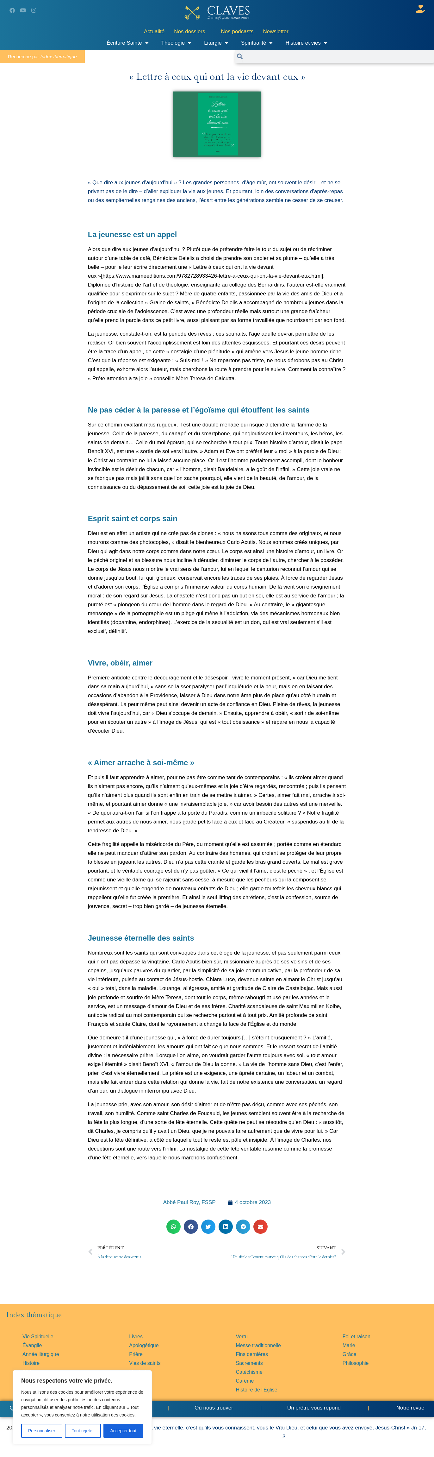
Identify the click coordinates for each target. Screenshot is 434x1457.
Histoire (31, 1363)
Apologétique (143, 1345)
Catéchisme (249, 1372)
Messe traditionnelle (258, 1345)
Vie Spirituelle (37, 1336)
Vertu (242, 1336)
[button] (173, 1227)
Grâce (349, 1354)
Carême (245, 1381)
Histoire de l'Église (256, 1389)
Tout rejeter (83, 1430)
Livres (136, 1336)
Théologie (176, 43)
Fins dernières (252, 1354)
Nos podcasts (237, 31)
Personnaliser (41, 1430)
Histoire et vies (306, 43)
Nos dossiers (189, 31)
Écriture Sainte (128, 43)
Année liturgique (40, 1354)
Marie (349, 1345)
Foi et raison (356, 1336)
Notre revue (410, 1408)
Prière (136, 1354)
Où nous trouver (214, 1408)
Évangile (32, 1345)
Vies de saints (144, 1363)
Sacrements (249, 1363)
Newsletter (275, 31)
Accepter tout (123, 1430)
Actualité (154, 31)
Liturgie (216, 43)
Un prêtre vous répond (314, 1408)
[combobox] (338, 56)
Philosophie (356, 1363)
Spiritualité (257, 43)
